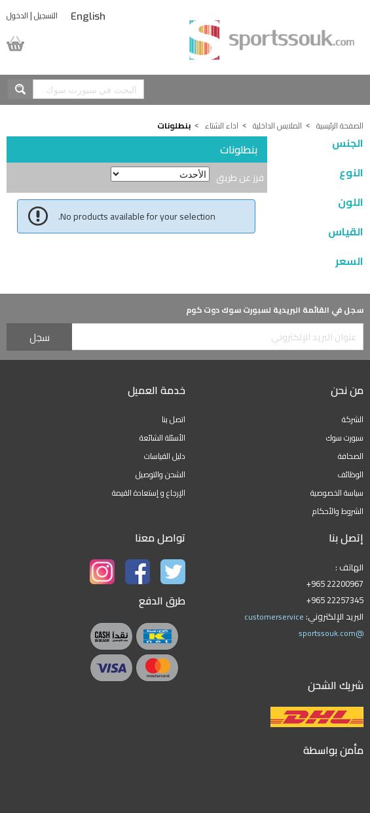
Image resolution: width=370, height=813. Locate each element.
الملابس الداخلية (277, 125)
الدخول (17, 15)
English (88, 16)
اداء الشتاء (221, 125)
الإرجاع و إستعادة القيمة (148, 492)
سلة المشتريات (28, 44)
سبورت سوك (344, 437)
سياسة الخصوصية (336, 492)
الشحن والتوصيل (160, 474)
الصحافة (350, 456)
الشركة (352, 419)
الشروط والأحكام (337, 511)
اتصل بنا (173, 419)
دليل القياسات (164, 456)
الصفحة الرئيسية (339, 125)
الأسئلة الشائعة (162, 437)
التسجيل (46, 15)
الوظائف (350, 474)
